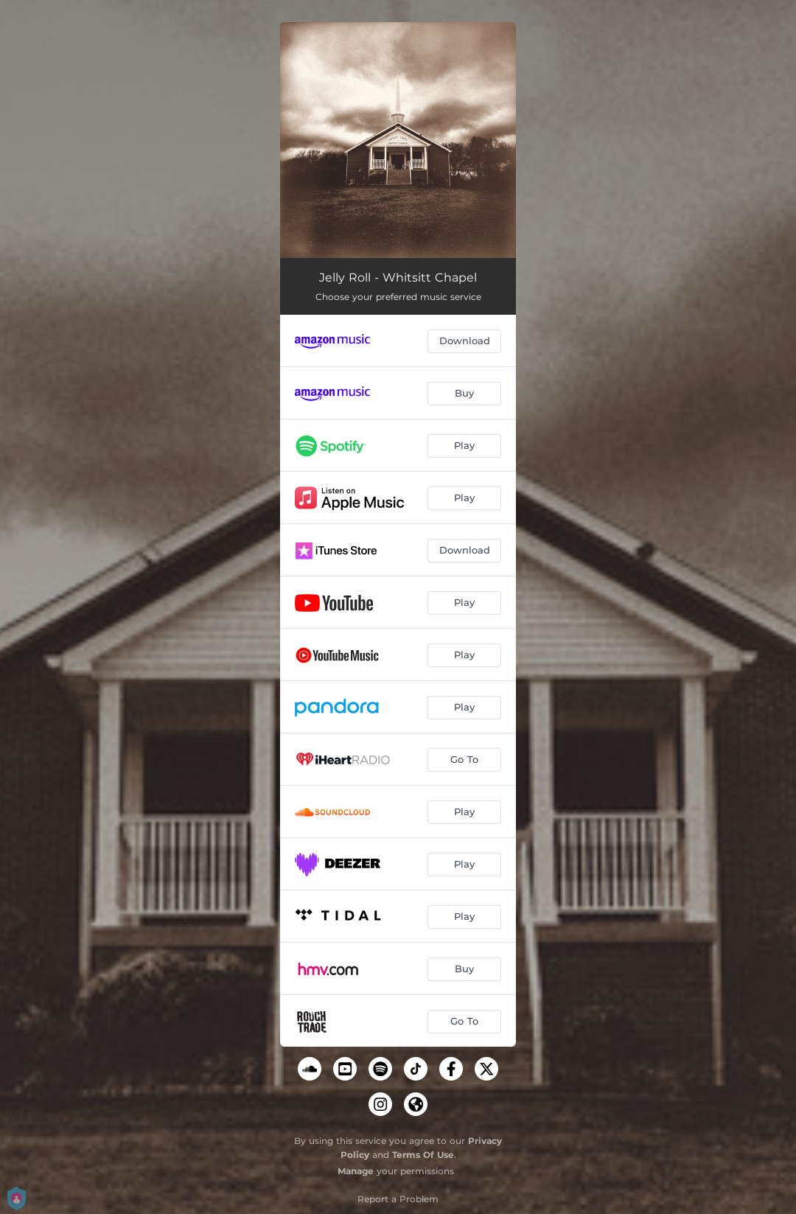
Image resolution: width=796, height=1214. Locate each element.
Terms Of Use (423, 1154)
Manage (356, 1170)
